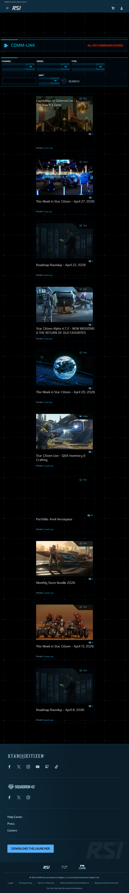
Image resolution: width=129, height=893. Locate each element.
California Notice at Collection (74, 883)
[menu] (7, 8)
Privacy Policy (25, 883)
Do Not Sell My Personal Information (64, 888)
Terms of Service (46, 883)
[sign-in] (121, 8)
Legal (10, 883)
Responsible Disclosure (107, 883)
